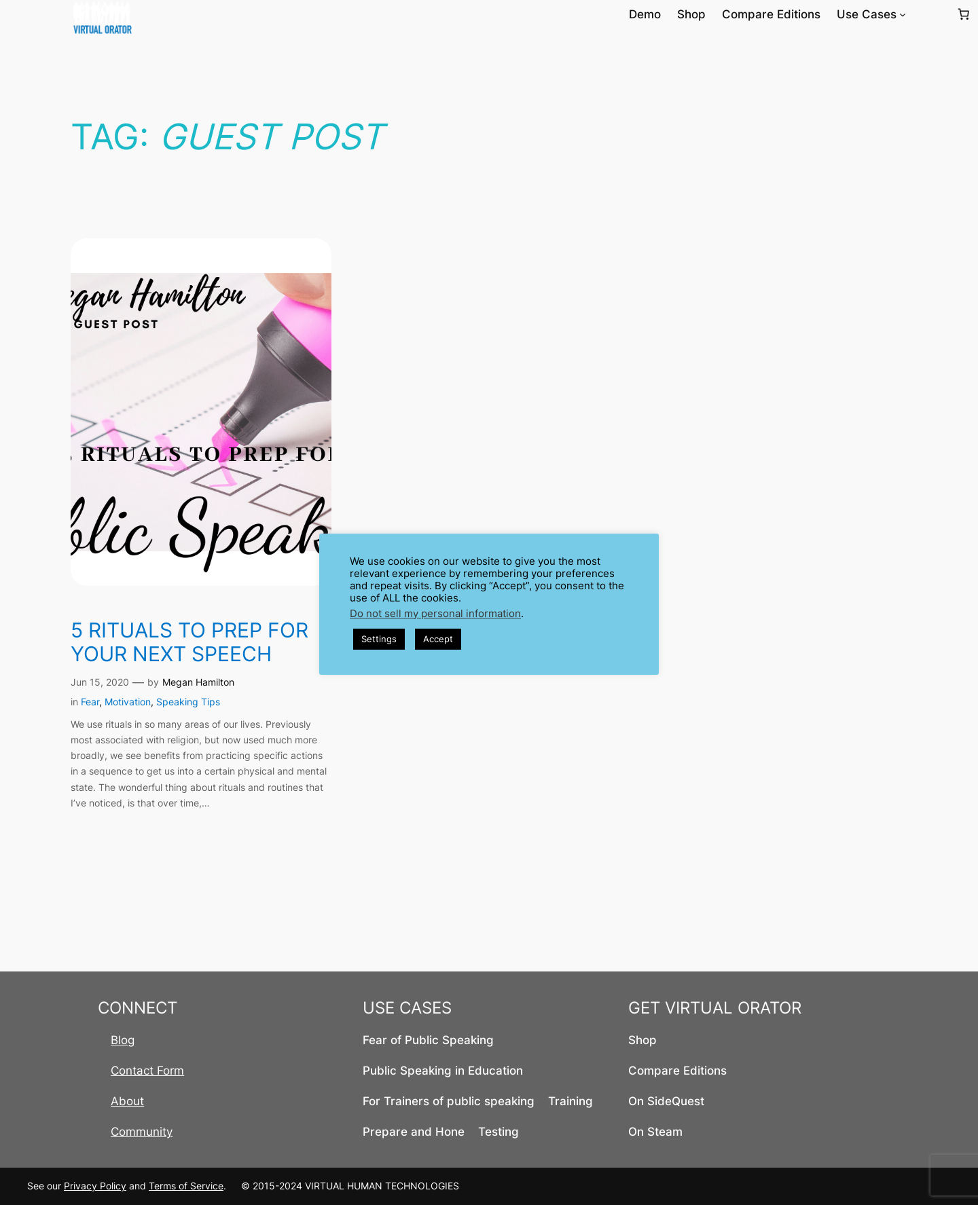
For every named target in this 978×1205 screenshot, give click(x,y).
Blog (122, 1040)
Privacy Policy (95, 1185)
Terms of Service (186, 1185)
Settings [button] (379, 638)
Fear (90, 701)
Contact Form (147, 1070)
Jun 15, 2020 (100, 682)
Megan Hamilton (198, 682)
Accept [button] (438, 638)
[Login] (931, 14)
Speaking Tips (188, 701)
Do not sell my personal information (435, 614)
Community (142, 1131)
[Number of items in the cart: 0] (963, 14)
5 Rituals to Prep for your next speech (189, 642)
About (127, 1101)
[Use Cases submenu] (902, 14)
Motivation (128, 701)
